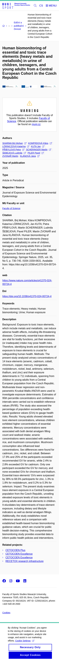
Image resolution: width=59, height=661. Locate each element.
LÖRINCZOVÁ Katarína (15, 146)
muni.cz (36, 124)
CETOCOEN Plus (15, 550)
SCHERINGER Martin (38, 149)
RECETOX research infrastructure (25, 561)
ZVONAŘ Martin (10, 156)
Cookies (6, 612)
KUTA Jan (37, 146)
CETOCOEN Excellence (19, 554)
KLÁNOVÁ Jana (29, 156)
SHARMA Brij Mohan (14, 143)
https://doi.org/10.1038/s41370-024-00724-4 (26, 296)
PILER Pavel (36, 153)
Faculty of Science (11, 208)
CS (41, 5)
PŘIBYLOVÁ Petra (13, 149)
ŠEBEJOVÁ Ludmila (14, 153)
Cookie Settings (24, 644)
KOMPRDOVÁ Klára (40, 143)
